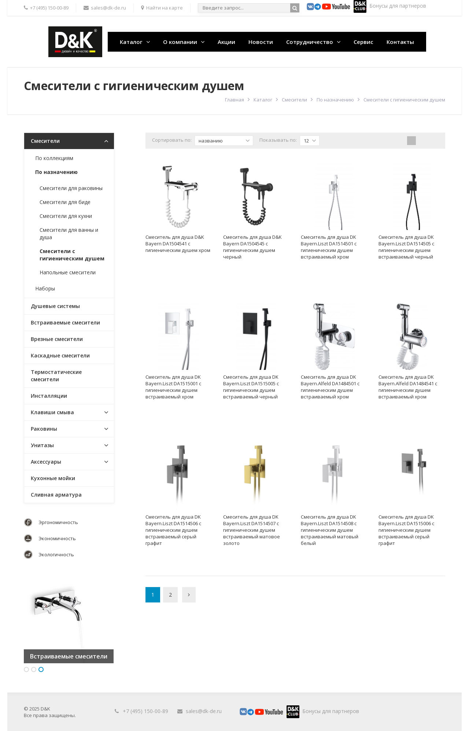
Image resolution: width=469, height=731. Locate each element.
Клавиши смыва (52, 412)
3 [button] (41, 669)
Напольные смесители (68, 272)
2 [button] (33, 669)
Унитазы (42, 445)
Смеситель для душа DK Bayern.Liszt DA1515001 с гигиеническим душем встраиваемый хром (173, 387)
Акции (226, 41)
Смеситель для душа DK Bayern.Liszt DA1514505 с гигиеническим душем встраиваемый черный (406, 247)
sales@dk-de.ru (204, 711)
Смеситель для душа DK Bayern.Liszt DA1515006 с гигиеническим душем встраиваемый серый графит (406, 529)
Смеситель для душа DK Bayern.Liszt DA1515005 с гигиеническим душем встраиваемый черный (251, 387)
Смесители (294, 99)
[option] (69, 618)
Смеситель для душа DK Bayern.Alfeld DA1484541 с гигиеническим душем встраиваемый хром (407, 387)
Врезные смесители (57, 338)
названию (224, 140)
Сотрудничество (309, 41)
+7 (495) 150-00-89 (145, 711)
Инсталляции (49, 395)
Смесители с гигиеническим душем (72, 255)
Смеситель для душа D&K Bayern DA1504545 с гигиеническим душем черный (252, 247)
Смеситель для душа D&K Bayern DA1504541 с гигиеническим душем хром (177, 243)
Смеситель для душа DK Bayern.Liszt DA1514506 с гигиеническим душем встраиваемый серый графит (173, 529)
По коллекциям (54, 158)
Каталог (131, 41)
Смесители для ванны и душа (69, 233)
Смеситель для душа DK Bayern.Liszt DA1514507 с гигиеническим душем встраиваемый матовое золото (251, 529)
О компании (180, 41)
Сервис (363, 41)
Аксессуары (46, 461)
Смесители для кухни (66, 215)
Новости (260, 41)
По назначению (335, 99)
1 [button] (26, 669)
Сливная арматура (56, 494)
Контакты (400, 41)
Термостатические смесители (56, 375)
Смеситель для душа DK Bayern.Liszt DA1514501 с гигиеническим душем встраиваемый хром (329, 247)
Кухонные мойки (53, 478)
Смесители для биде (65, 201)
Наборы (45, 288)
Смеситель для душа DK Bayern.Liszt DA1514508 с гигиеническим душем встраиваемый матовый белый (329, 529)
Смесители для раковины (71, 188)
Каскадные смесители (60, 355)
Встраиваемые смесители (65, 322)
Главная (234, 99)
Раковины (44, 428)
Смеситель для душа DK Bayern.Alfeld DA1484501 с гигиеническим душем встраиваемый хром (330, 387)
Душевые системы (55, 306)
